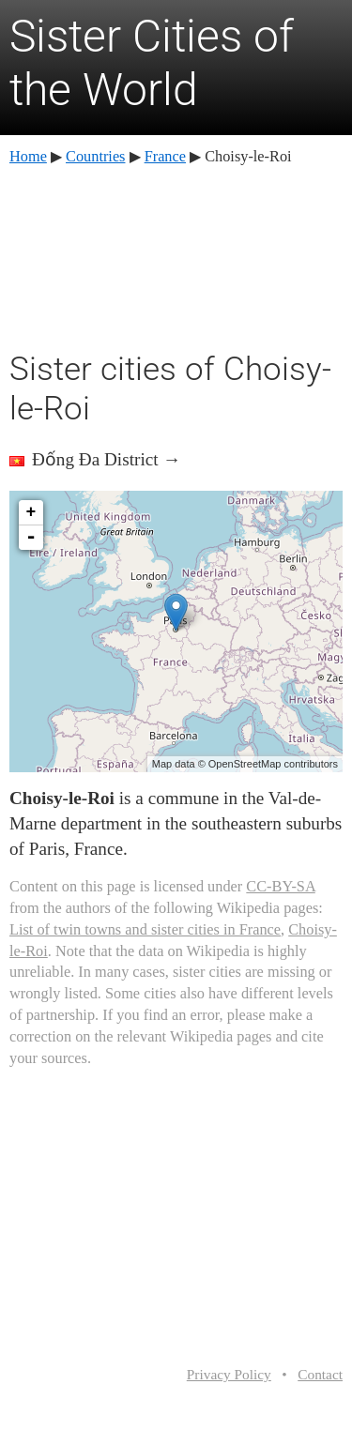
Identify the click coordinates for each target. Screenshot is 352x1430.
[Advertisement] (176, 255)
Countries (95, 156)
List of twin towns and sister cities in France (145, 929)
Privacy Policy (229, 1374)
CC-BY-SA (280, 886)
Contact (320, 1374)
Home (28, 156)
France (165, 156)
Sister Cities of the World (151, 63)
